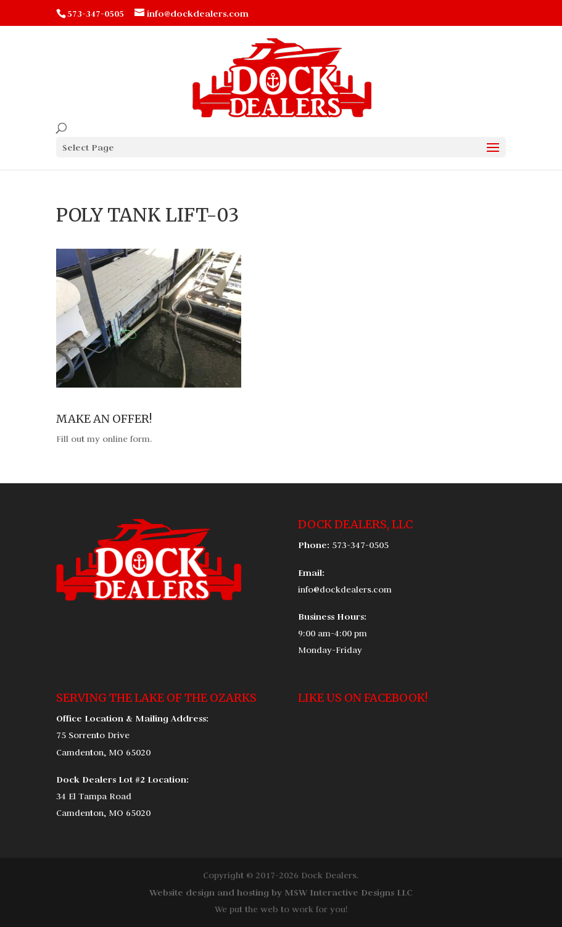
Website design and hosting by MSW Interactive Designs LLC (280, 892)
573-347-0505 (360, 545)
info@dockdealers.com (345, 589)
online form (126, 438)
